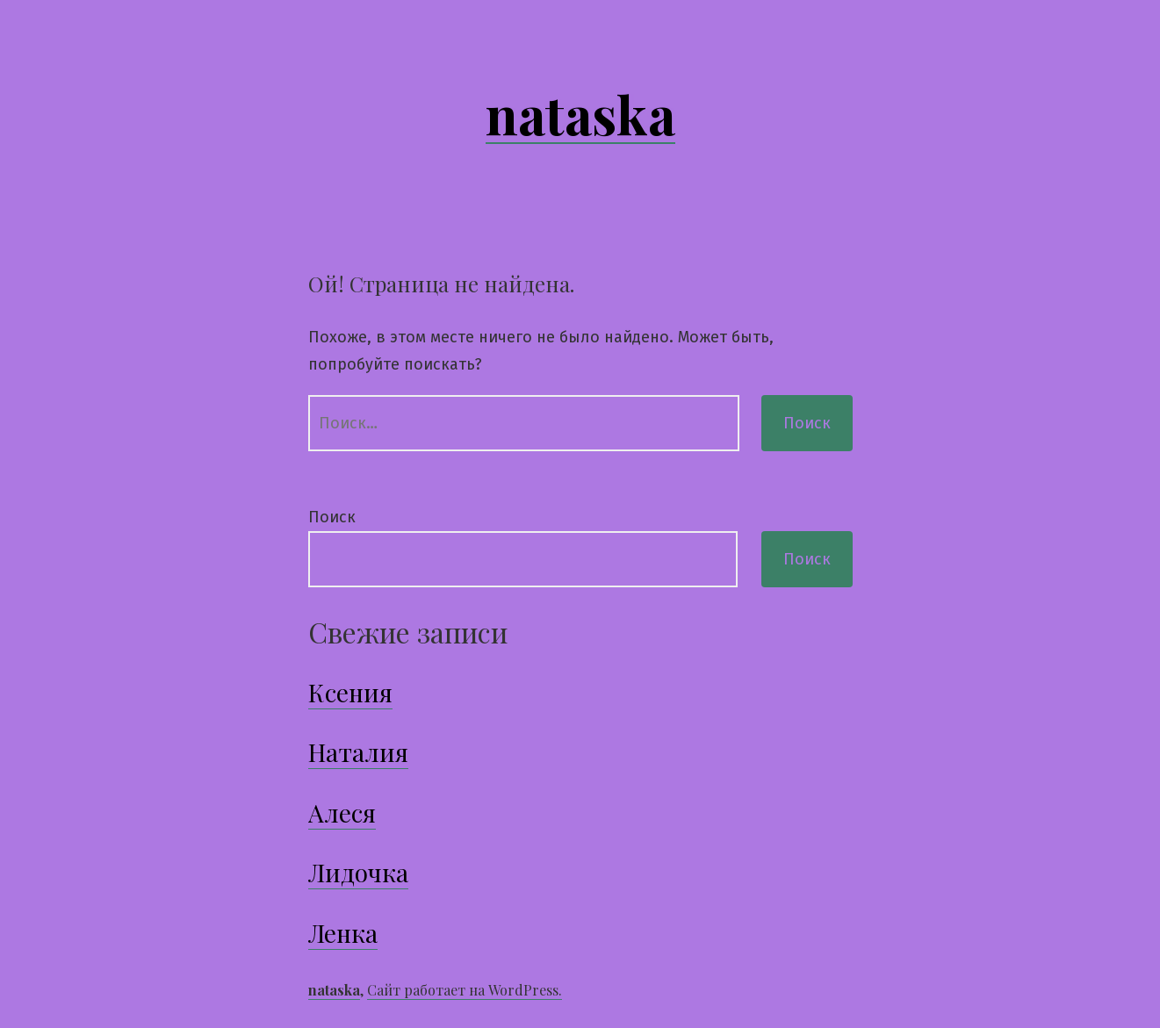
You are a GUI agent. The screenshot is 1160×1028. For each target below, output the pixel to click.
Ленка (343, 933)
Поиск (332, 517)
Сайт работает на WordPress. (464, 990)
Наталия (358, 752)
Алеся (342, 812)
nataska (580, 113)
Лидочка (358, 872)
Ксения (350, 692)
